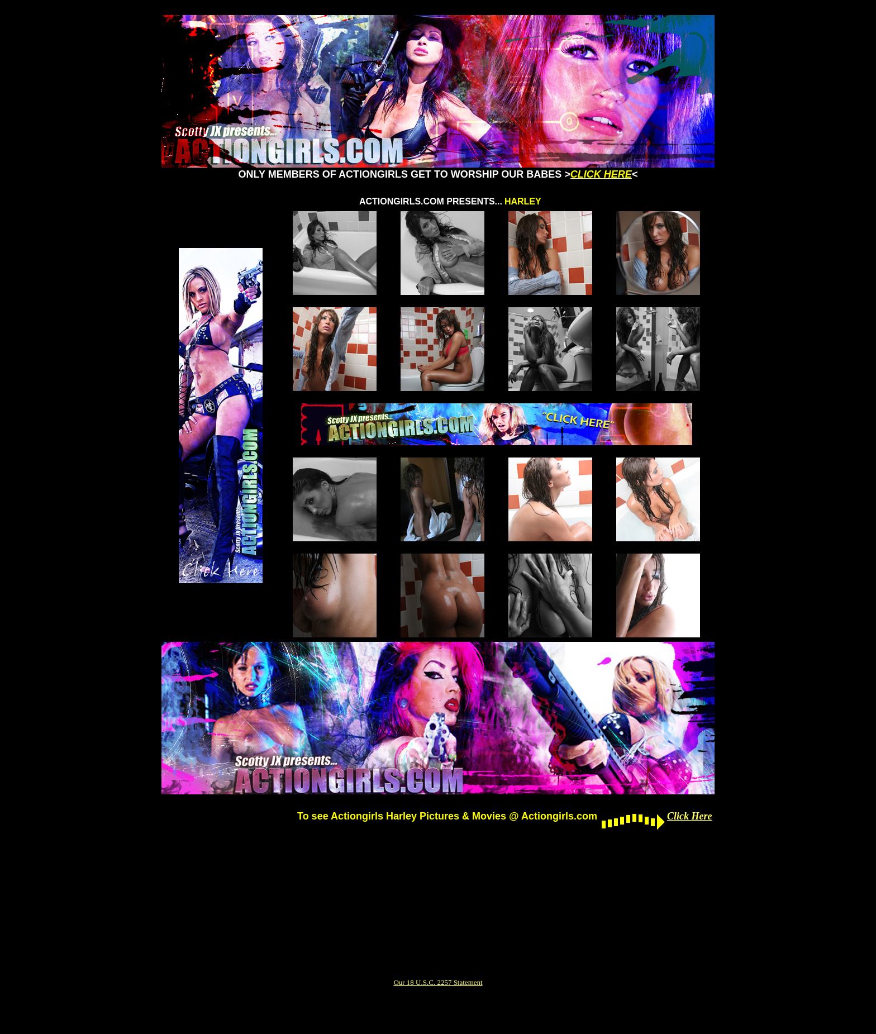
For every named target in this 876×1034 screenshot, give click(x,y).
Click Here (689, 816)
